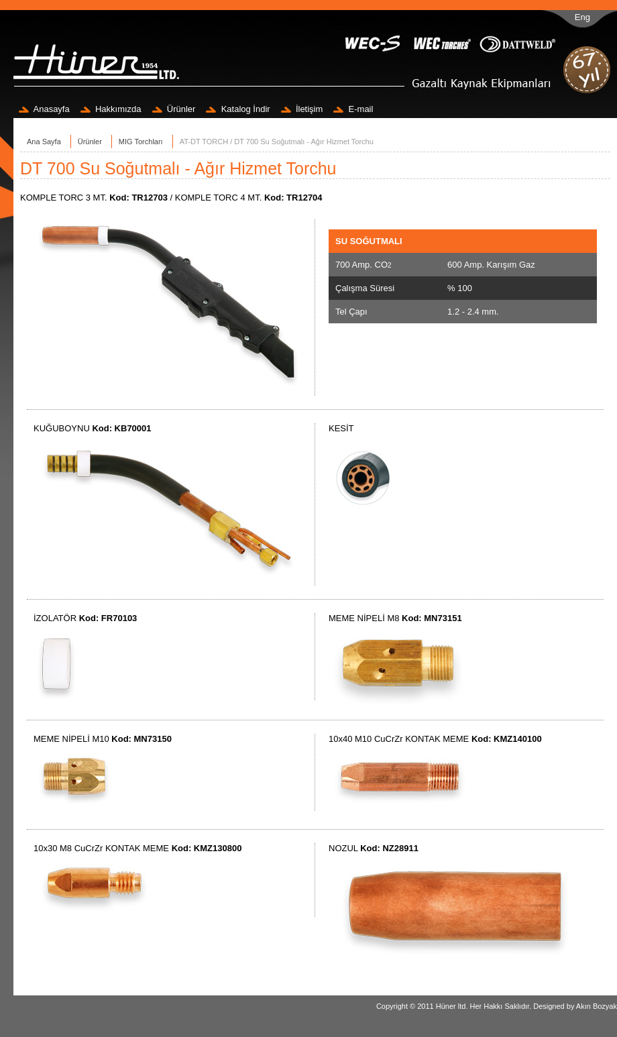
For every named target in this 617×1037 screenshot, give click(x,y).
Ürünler (174, 109)
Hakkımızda (111, 109)
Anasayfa (44, 109)
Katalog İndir (238, 109)
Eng (582, 17)
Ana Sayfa (44, 142)
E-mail (353, 109)
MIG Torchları (141, 142)
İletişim (302, 109)
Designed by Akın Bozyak (575, 1006)
